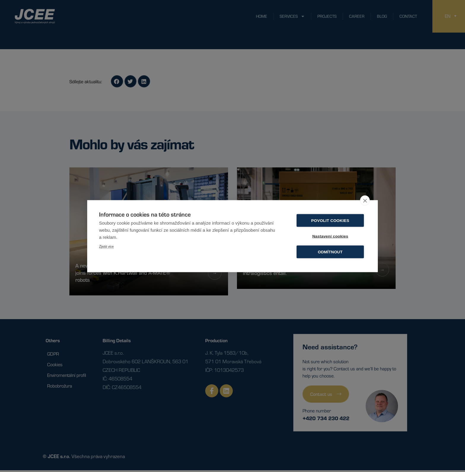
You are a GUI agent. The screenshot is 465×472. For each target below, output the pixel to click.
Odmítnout (330, 251)
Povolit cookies (330, 220)
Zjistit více (106, 246)
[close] (365, 200)
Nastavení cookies (330, 236)
